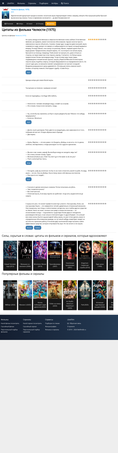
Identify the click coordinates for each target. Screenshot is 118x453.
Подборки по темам (52, 323)
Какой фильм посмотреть (10, 323)
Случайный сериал (30, 326)
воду (28, 163)
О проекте (71, 326)
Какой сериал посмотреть (32, 323)
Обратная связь (74, 323)
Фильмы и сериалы (52, 330)
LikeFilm (10, 3)
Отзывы (40, 24)
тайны (37, 228)
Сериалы (32, 3)
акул (28, 72)
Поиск (65, 3)
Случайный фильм (7, 326)
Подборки (43, 3)
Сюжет (29, 24)
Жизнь (29, 228)
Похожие (9, 24)
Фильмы (21, 3)
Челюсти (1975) (20, 36)
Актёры (54, 3)
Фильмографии (50, 326)
